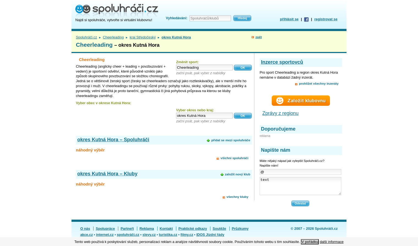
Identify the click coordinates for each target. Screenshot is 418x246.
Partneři (127, 232)
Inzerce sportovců (282, 62)
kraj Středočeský (143, 37)
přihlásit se (289, 19)
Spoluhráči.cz (86, 37)
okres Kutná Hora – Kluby (107, 173)
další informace (332, 242)
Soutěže (219, 232)
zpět (258, 37)
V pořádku (309, 242)
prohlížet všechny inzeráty (319, 83)
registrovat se (325, 19)
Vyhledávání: (176, 18)
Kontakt (166, 232)
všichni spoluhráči (234, 158)
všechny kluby (237, 196)
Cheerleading (113, 37)
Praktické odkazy (192, 232)
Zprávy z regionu (280, 113)
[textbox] (204, 67)
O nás (85, 232)
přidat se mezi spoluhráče (230, 140)
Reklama (146, 232)
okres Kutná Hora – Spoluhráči (113, 139)
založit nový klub (237, 174)
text (300, 187)
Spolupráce (105, 232)
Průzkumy (240, 232)
